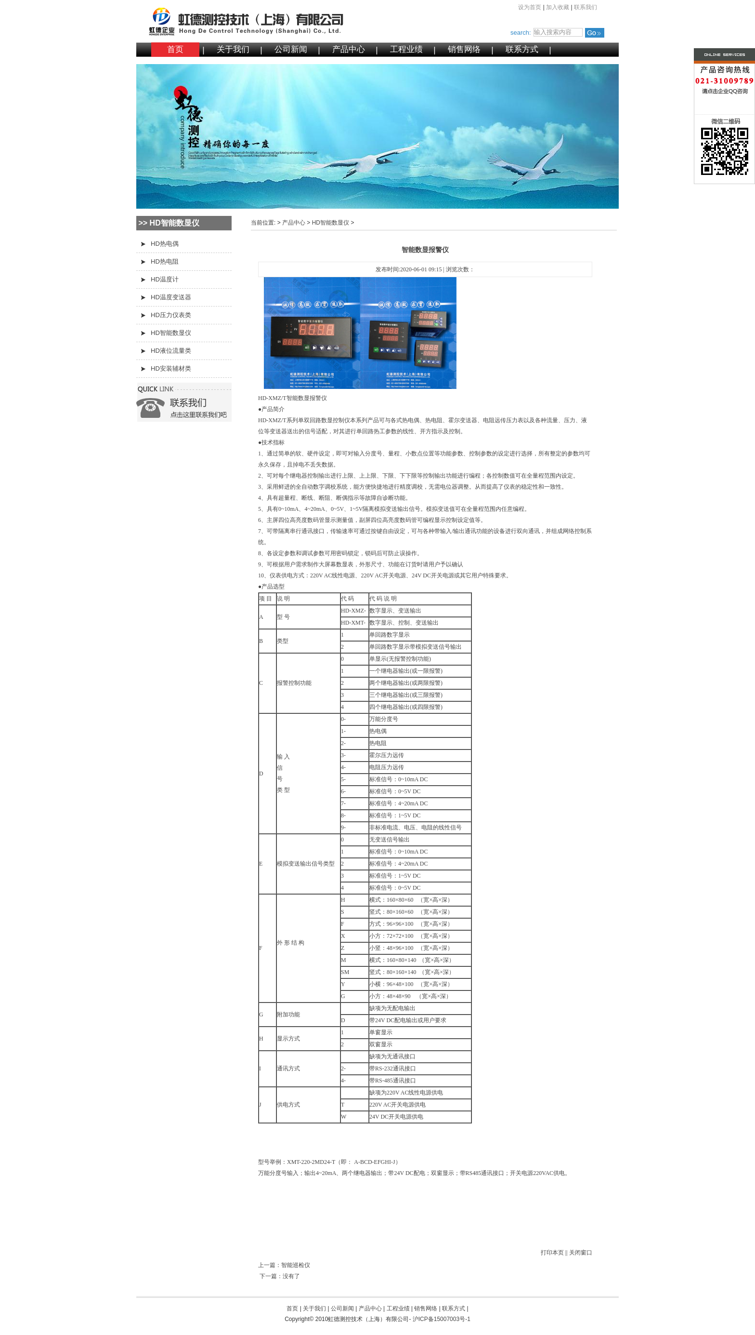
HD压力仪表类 (171, 315)
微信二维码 (706, 151)
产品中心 (348, 49)
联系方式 (522, 49)
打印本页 (552, 1252)
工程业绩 (406, 49)
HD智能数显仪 (171, 332)
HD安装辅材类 (171, 368)
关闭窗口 (580, 1252)
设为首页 (529, 7)
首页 (175, 49)
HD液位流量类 (171, 350)
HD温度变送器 (171, 297)
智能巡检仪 (295, 1265)
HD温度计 (165, 279)
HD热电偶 (165, 243)
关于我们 (233, 49)
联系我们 (585, 7)
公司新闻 (290, 49)
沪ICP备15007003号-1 (441, 1319)
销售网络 (464, 49)
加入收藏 (557, 7)
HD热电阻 (165, 261)
